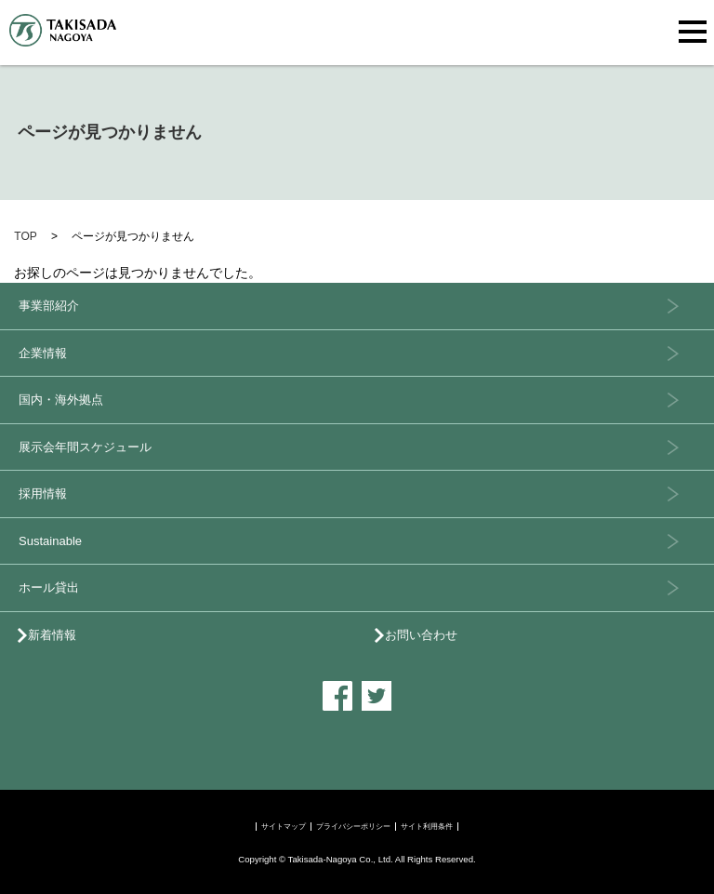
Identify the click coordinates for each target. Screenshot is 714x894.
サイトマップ (283, 826)
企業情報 (43, 353)
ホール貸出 (49, 587)
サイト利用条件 (427, 826)
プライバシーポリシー (353, 826)
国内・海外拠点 (61, 400)
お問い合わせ (421, 635)
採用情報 (43, 493)
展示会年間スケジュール (85, 447)
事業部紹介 (49, 306)
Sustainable (50, 541)
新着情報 (52, 635)
